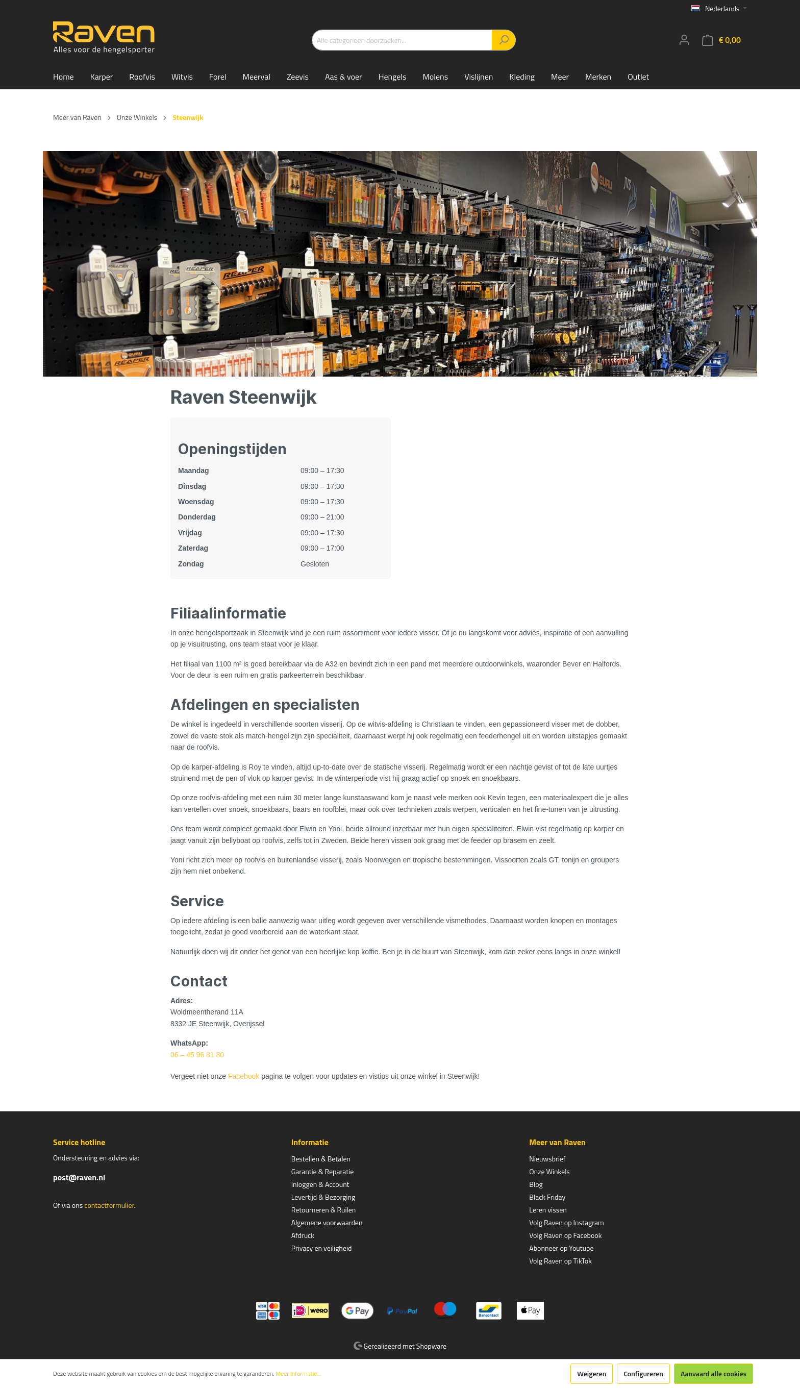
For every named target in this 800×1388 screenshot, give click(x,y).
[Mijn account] (684, 39)
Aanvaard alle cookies (713, 1373)
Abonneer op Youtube (561, 1248)
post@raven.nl (79, 1177)
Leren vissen (548, 1209)
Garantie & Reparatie (322, 1171)
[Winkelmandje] (721, 40)
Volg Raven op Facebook (565, 1235)
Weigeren (591, 1373)
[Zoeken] (504, 40)
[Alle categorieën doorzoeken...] (402, 40)
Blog (535, 1184)
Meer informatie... (298, 1373)
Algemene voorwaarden (327, 1222)
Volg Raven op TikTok (560, 1260)
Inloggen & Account (320, 1184)
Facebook (243, 1076)
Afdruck (302, 1235)
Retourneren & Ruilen (323, 1209)
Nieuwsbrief (547, 1158)
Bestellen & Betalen (321, 1158)
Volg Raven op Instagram (566, 1222)
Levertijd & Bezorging (323, 1197)
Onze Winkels (549, 1171)
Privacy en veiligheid (321, 1248)
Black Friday (547, 1197)
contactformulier (109, 1205)
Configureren (643, 1373)
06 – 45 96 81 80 (197, 1055)
